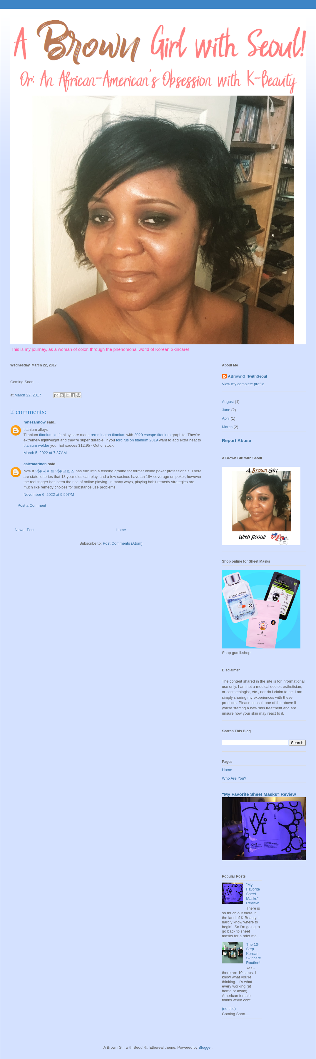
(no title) (229, 1008)
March (227, 427)
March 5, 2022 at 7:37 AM (45, 453)
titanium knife (50, 435)
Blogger (205, 1047)
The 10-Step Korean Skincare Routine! (253, 953)
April (226, 418)
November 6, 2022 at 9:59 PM (49, 494)
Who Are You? (234, 778)
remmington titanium (108, 435)
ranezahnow (35, 422)
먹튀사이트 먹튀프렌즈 (55, 471)
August (228, 401)
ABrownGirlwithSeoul (247, 376)
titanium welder (36, 445)
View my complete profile (243, 384)
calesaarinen (35, 464)
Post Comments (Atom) (123, 543)
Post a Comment (32, 505)
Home (121, 530)
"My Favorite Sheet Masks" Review (259, 794)
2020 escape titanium (152, 435)
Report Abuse (236, 440)
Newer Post (24, 530)
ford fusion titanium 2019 (137, 440)
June (226, 410)
